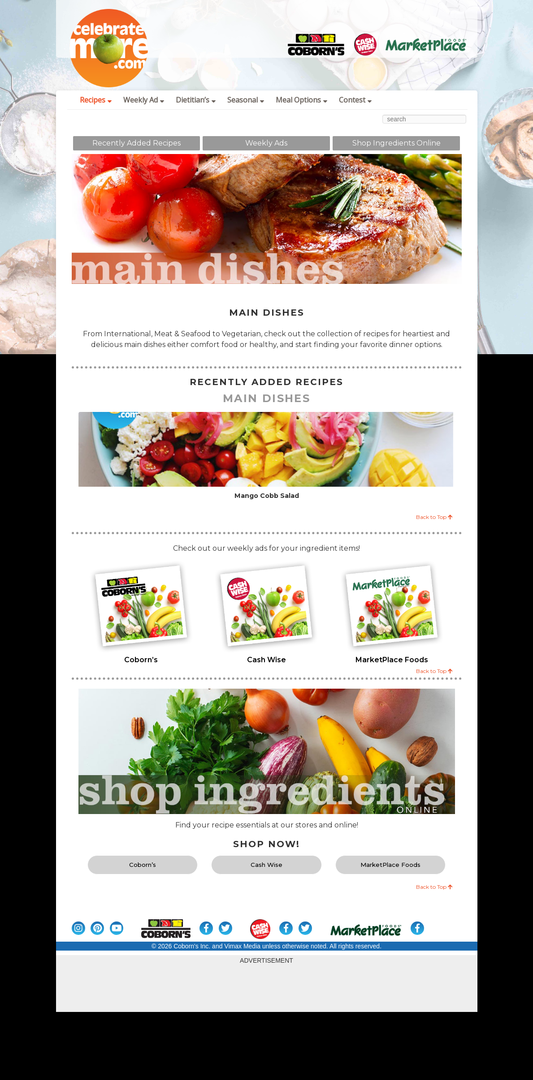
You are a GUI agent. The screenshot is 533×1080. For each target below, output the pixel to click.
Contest (355, 100)
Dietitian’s (196, 100)
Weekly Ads (266, 143)
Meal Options (301, 100)
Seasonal (245, 100)
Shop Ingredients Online (396, 143)
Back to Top (434, 517)
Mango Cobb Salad (266, 496)
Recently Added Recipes (136, 143)
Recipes (96, 100)
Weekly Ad (143, 100)
